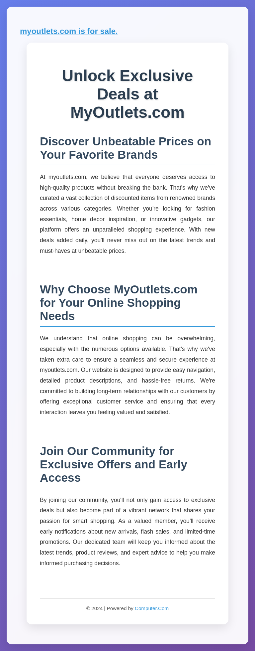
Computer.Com (152, 608)
